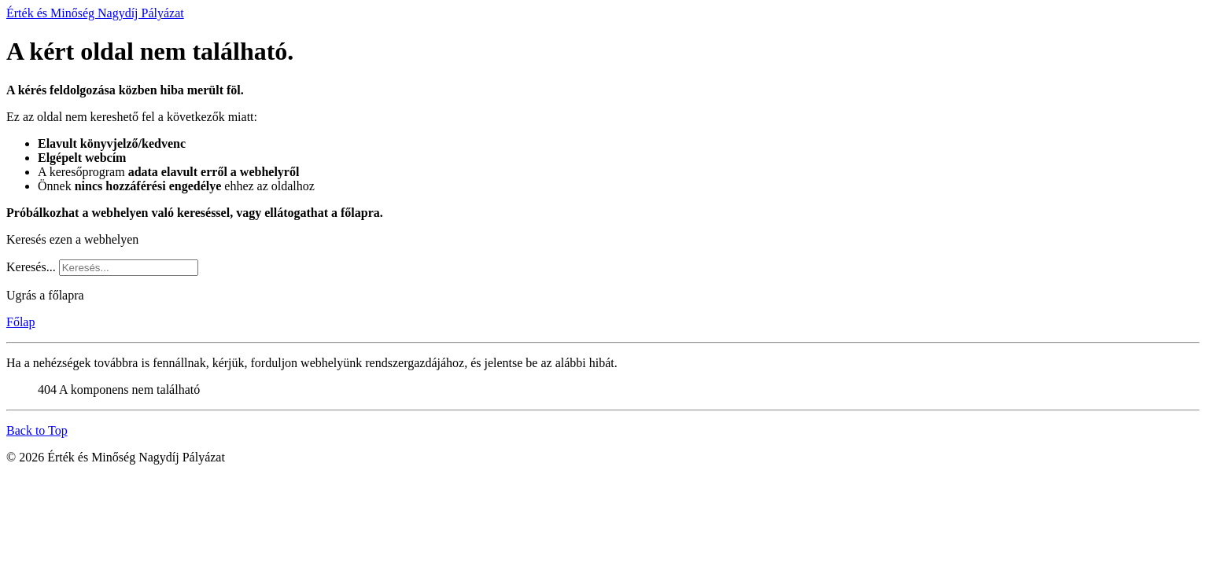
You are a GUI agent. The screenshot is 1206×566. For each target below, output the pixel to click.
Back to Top (37, 430)
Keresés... (31, 267)
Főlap (20, 322)
